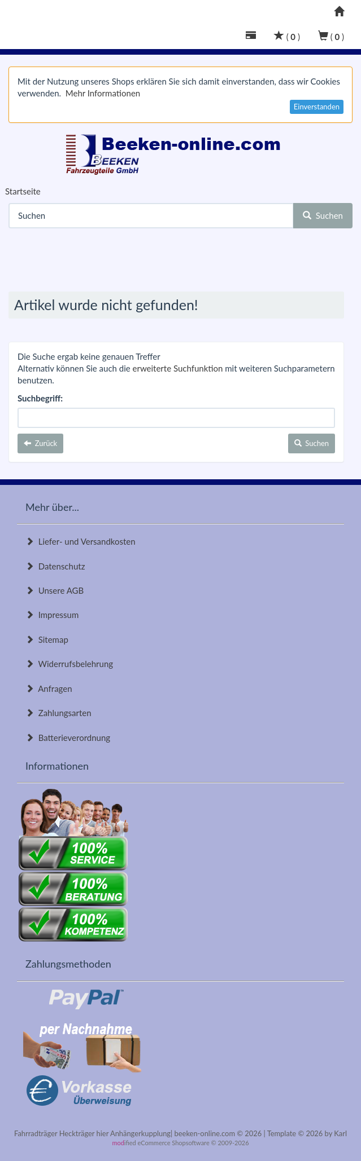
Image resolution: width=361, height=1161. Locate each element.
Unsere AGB (54, 590)
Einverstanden (317, 106)
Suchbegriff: (40, 398)
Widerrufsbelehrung (69, 664)
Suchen (323, 215)
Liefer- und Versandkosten (80, 541)
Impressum (52, 615)
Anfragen (48, 688)
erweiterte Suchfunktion (178, 368)
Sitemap (46, 639)
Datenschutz (55, 566)
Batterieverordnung (67, 737)
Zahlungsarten (58, 713)
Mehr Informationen (103, 93)
